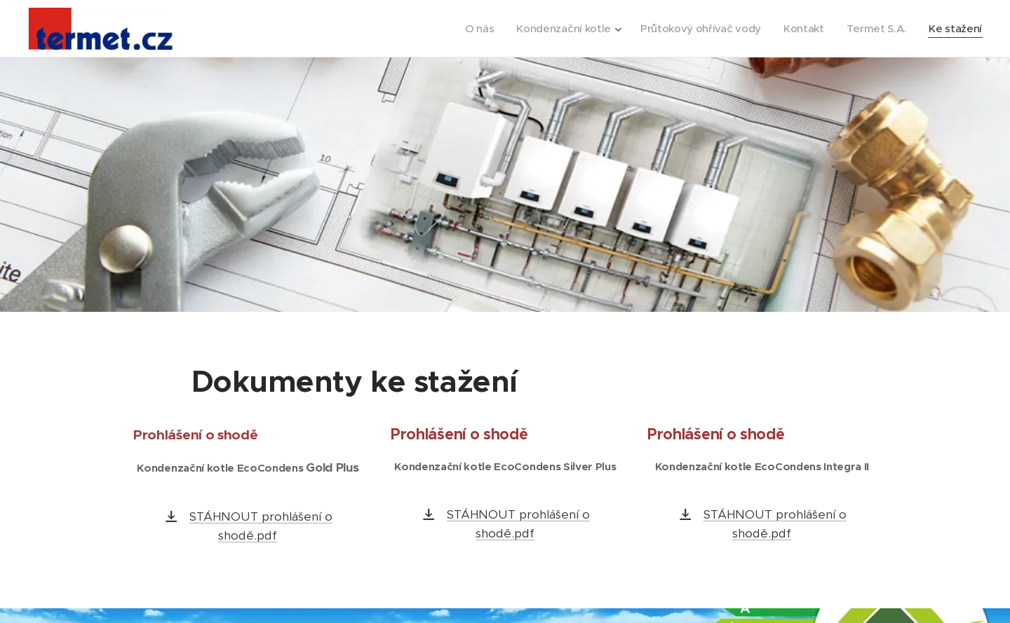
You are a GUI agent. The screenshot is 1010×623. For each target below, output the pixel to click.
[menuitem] (467, 28)
